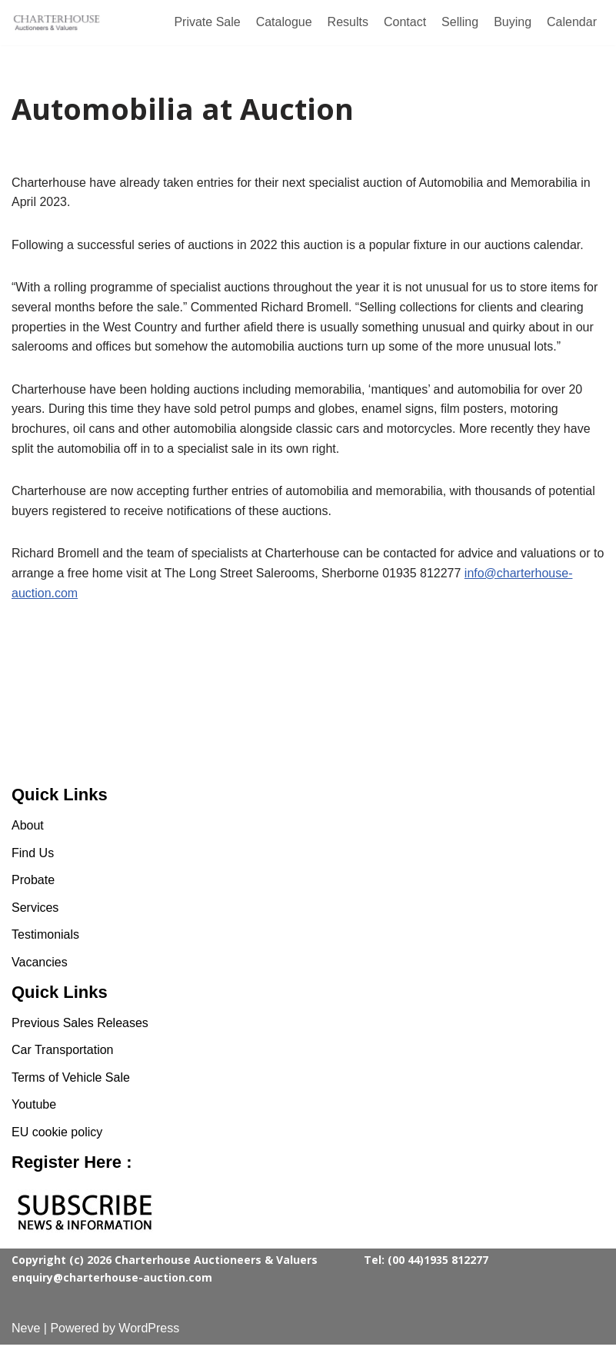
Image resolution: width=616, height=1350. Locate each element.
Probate (33, 885)
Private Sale (207, 21)
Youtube (34, 1110)
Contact (405, 21)
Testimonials (45, 940)
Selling (459, 21)
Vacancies (40, 967)
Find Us (33, 858)
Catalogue (284, 21)
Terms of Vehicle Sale (71, 1082)
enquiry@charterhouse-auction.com (112, 1282)
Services (35, 912)
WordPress (148, 1333)
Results (348, 21)
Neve (26, 1333)
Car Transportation (63, 1055)
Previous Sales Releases (80, 1028)
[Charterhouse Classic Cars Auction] (58, 23)
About (28, 830)
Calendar (572, 21)
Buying (512, 21)
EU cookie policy (57, 1137)
